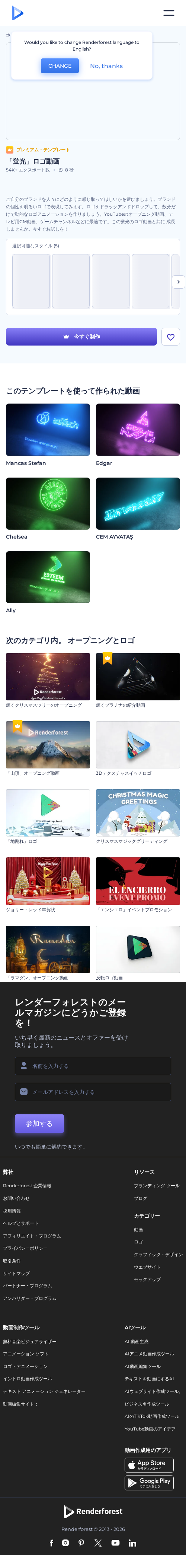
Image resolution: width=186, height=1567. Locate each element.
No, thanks (106, 66)
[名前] (93, 1066)
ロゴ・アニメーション (25, 1366)
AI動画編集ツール (143, 1366)
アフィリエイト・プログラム (32, 1236)
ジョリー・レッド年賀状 (30, 909)
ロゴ (138, 1242)
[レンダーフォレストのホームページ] (17, 13)
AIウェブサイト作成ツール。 (154, 1391)
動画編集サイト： (21, 1404)
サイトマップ (16, 1273)
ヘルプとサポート (21, 1223)
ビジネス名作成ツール (147, 1404)
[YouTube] (115, 1543)
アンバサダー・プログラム (30, 1298)
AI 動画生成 (136, 1341)
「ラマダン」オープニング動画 (37, 977)
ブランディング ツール (157, 1185)
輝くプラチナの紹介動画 (120, 705)
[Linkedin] (132, 1543)
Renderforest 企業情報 (27, 1185)
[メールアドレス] (93, 1092)
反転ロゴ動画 (109, 977)
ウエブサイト (147, 1267)
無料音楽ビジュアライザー (30, 1341)
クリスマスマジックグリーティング (131, 841)
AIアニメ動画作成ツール (149, 1353)
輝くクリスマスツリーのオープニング (44, 705)
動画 (138, 1229)
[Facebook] (51, 1543)
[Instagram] (65, 1543)
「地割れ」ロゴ (21, 841)
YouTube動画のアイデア (150, 1429)
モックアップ (147, 1279)
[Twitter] (98, 1543)
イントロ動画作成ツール (27, 1378)
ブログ (140, 1198)
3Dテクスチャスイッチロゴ (123, 773)
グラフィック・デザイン (158, 1254)
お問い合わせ (16, 1198)
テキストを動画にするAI (149, 1378)
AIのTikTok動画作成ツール (152, 1416)
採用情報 (12, 1211)
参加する (39, 1124)
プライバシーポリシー (25, 1248)
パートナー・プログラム (27, 1285)
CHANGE (59, 65)
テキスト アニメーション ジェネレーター (44, 1391)
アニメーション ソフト (26, 1353)
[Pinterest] (81, 1543)
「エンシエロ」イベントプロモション (134, 909)
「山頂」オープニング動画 (33, 773)
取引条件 (12, 1260)
